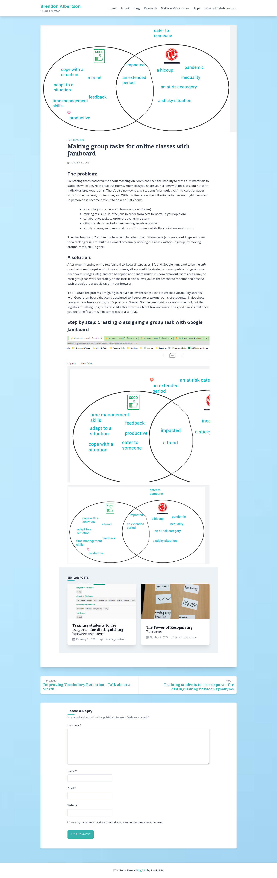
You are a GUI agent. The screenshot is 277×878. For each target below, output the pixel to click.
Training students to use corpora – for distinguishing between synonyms (97, 629)
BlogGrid (141, 870)
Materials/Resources (175, 8)
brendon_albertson (114, 639)
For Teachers (76, 139)
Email (71, 788)
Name (72, 771)
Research (150, 8)
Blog (137, 8)
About (125, 8)
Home (112, 8)
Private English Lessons (221, 8)
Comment (74, 725)
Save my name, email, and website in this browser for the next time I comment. (116, 822)
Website (72, 805)
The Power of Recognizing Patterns (169, 629)
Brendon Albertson (60, 6)
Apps (196, 8)
